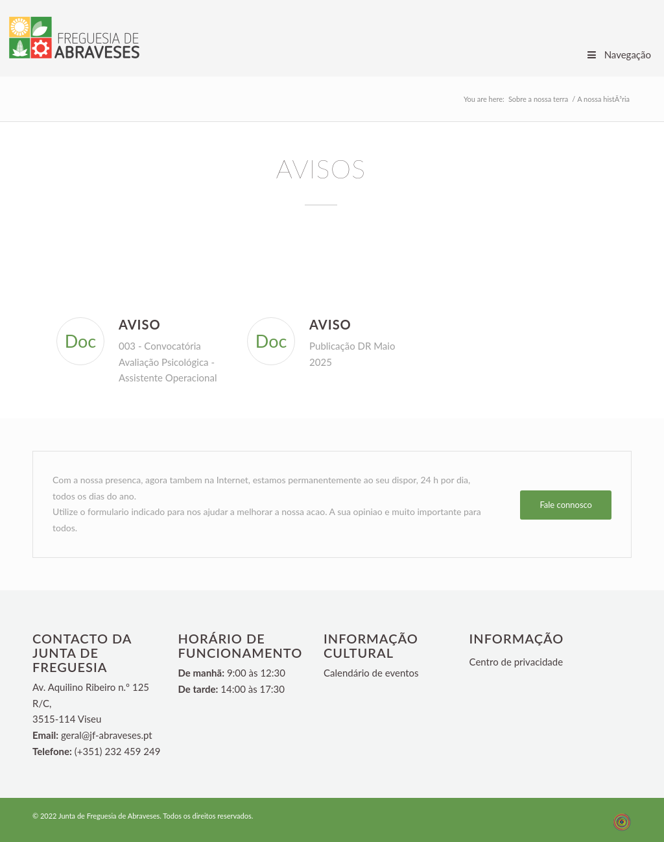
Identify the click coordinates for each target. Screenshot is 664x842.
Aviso (140, 324)
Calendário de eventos (371, 673)
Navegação (618, 54)
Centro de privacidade (516, 662)
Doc (81, 341)
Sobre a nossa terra (538, 99)
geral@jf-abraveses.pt (106, 735)
